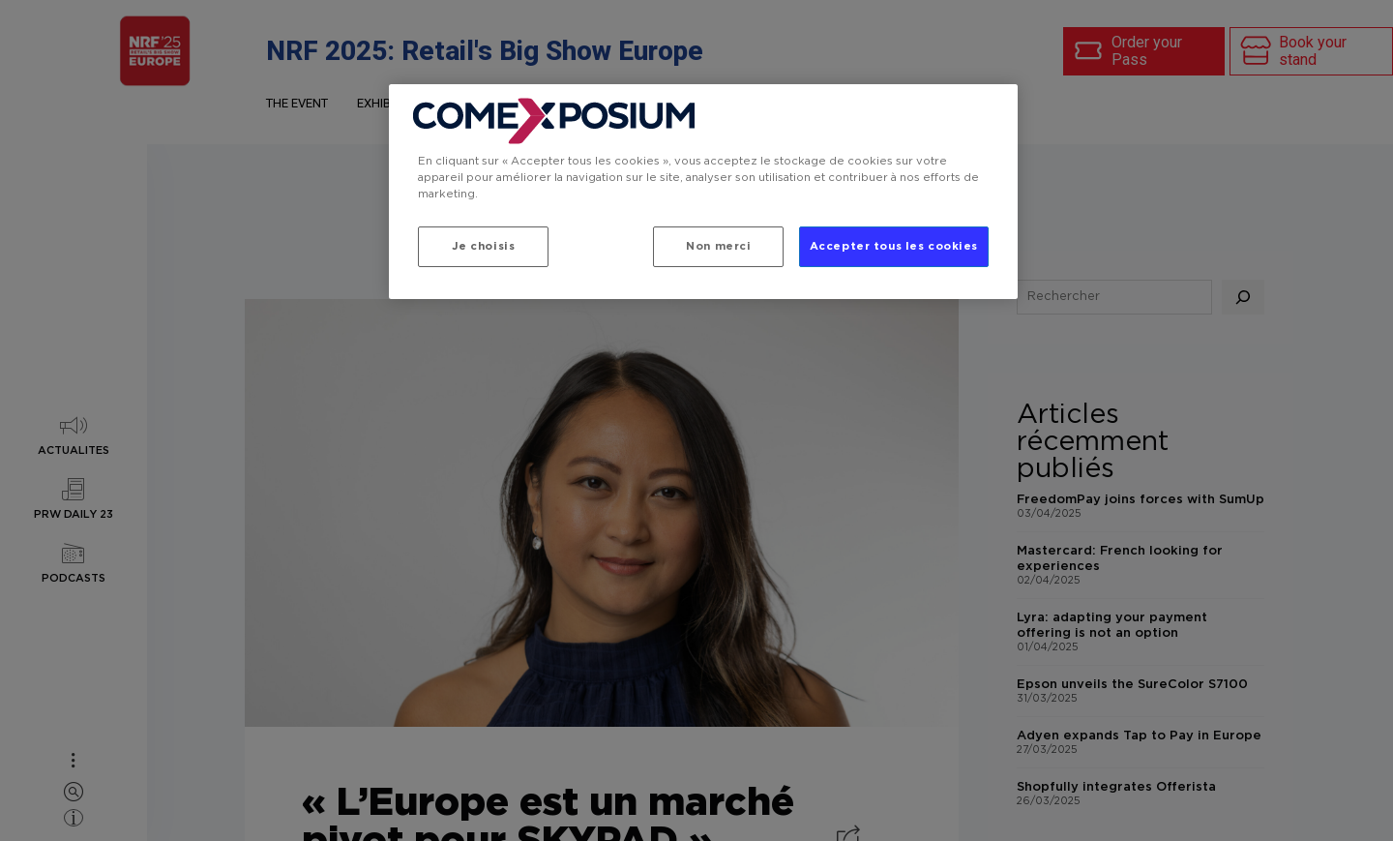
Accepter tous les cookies (894, 246)
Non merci (718, 246)
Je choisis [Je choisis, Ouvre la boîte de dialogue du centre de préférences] (484, 246)
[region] (703, 191)
